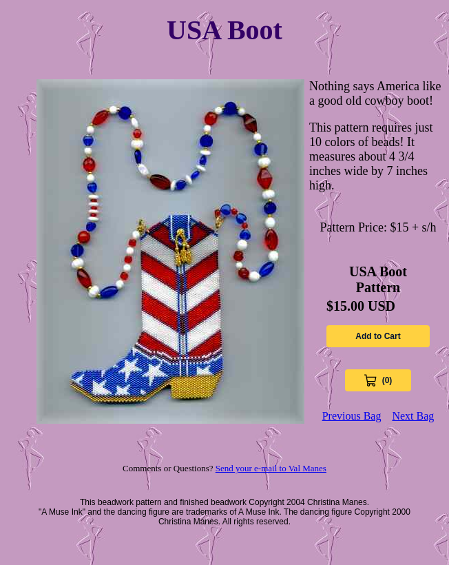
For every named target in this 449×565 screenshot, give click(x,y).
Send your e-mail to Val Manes (271, 468)
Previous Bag (352, 416)
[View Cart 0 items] (378, 380)
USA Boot (224, 29)
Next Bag (413, 416)
